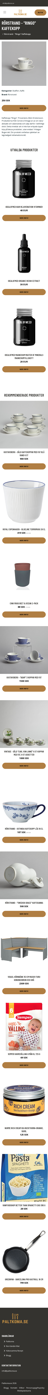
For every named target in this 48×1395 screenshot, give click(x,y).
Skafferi (16, 91)
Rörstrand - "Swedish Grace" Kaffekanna (24, 902)
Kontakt (13, 1388)
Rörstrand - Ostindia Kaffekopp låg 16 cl (24, 828)
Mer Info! (24, 108)
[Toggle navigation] (5, 12)
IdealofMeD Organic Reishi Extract (24, 280)
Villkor (21, 1388)
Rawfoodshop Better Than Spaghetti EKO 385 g (24, 1205)
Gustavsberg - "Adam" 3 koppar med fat (24, 677)
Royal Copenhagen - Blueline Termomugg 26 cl (24, 529)
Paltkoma (10, 1341)
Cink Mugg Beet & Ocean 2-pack (24, 603)
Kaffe (22, 91)
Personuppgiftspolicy (35, 1388)
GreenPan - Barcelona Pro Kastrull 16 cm (24, 1279)
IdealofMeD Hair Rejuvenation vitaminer (24, 206)
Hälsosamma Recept (14, 1351)
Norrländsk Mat (12, 1346)
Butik (40, 12)
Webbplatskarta (24, 1391)
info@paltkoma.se (8, 3)
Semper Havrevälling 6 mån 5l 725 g (24, 1054)
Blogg (8, 1355)
